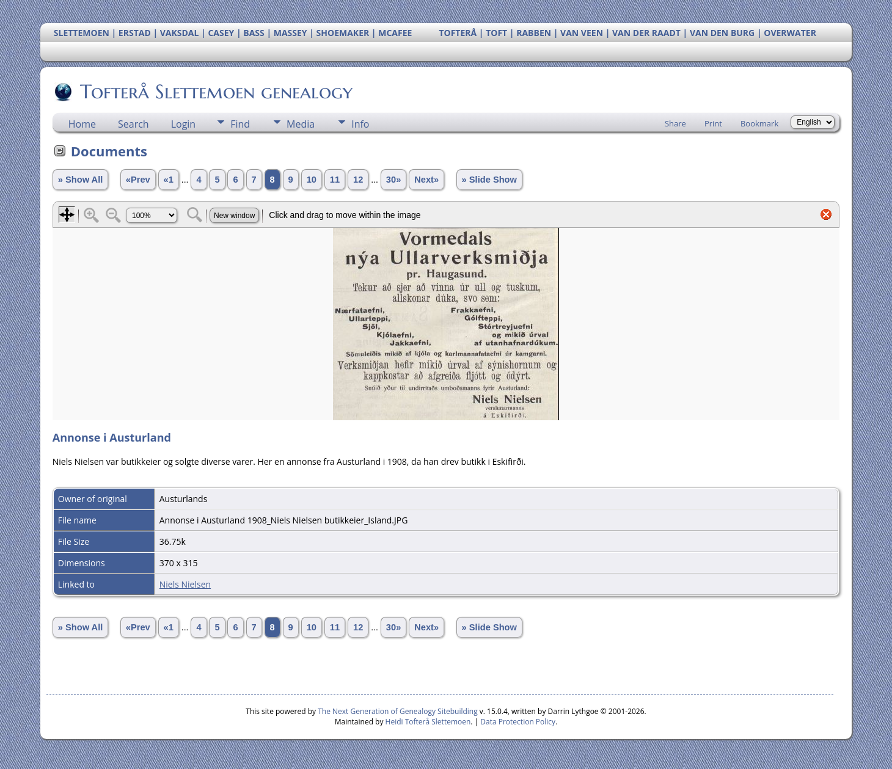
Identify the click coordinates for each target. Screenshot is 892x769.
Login (183, 124)
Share (675, 123)
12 (358, 179)
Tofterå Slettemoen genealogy (215, 91)
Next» (426, 179)
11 (335, 179)
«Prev (138, 179)
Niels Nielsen (185, 584)
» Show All (80, 179)
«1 (169, 179)
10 (311, 179)
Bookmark (759, 123)
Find (240, 124)
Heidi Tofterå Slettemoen (428, 721)
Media (301, 124)
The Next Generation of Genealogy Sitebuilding (398, 711)
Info (360, 124)
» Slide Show (489, 179)
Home (82, 124)
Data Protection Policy (517, 721)
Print (713, 123)
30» (393, 179)
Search (133, 124)
